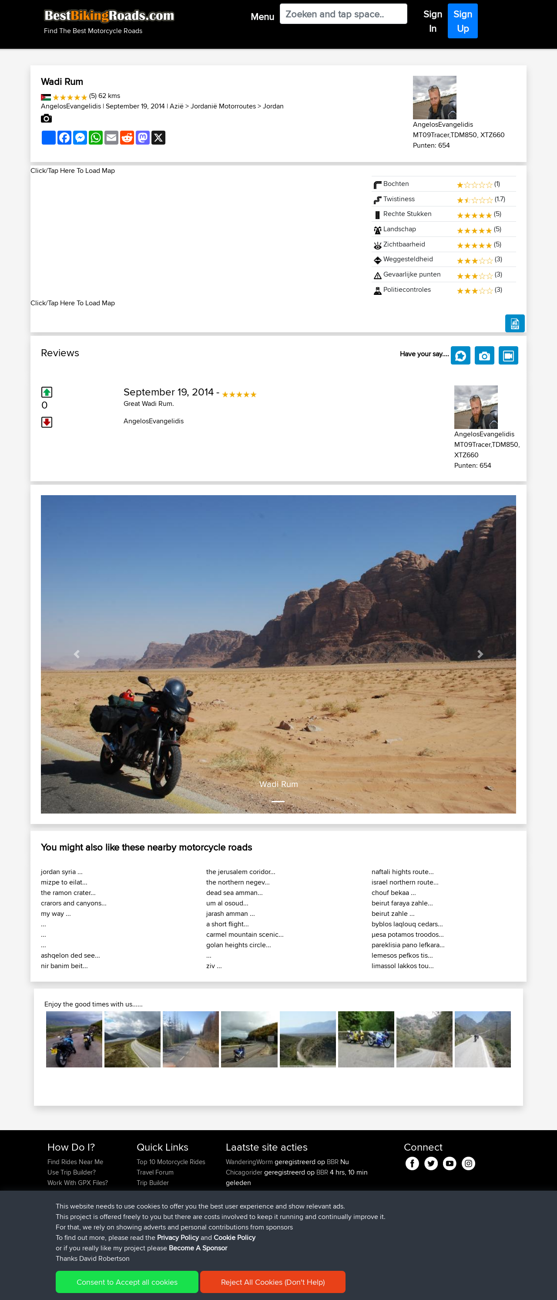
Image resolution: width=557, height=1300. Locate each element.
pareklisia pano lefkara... (408, 945)
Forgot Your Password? (80, 1193)
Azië (177, 106)
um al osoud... (227, 903)
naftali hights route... (403, 872)
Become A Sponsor (75, 1203)
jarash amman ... (230, 913)
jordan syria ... (62, 872)
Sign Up (462, 21)
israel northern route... (405, 882)
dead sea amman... (234, 893)
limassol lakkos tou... (403, 966)
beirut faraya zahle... (402, 903)
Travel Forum (155, 1172)
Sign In (432, 21)
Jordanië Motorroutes (223, 106)
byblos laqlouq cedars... (407, 924)
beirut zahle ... (393, 913)
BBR (333, 1161)
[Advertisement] (195, 237)
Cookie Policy (207, 1287)
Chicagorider (245, 1172)
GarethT (238, 1193)
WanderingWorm (250, 1161)
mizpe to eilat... (64, 882)
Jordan (273, 106)
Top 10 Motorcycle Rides (171, 1161)
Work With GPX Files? (77, 1182)
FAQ (53, 1214)
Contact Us (152, 1203)
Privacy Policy (164, 1287)
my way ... (56, 913)
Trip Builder (153, 1182)
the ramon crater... (68, 893)
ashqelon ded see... (70, 955)
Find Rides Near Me (75, 1161)
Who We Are (154, 1193)
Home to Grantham (319, 1203)
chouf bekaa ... (394, 893)
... (43, 924)
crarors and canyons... (74, 903)
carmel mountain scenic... (245, 934)
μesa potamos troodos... (408, 934)
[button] (76, 654)
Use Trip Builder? (71, 1172)
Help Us (148, 1214)
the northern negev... (238, 882)
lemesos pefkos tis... (402, 955)
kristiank (238, 1245)
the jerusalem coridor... (240, 872)
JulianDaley (243, 1203)
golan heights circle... (238, 945)
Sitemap (128, 1287)
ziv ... (214, 966)
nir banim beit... (64, 966)
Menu (262, 17)
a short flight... (227, 924)
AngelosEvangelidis (71, 106)
